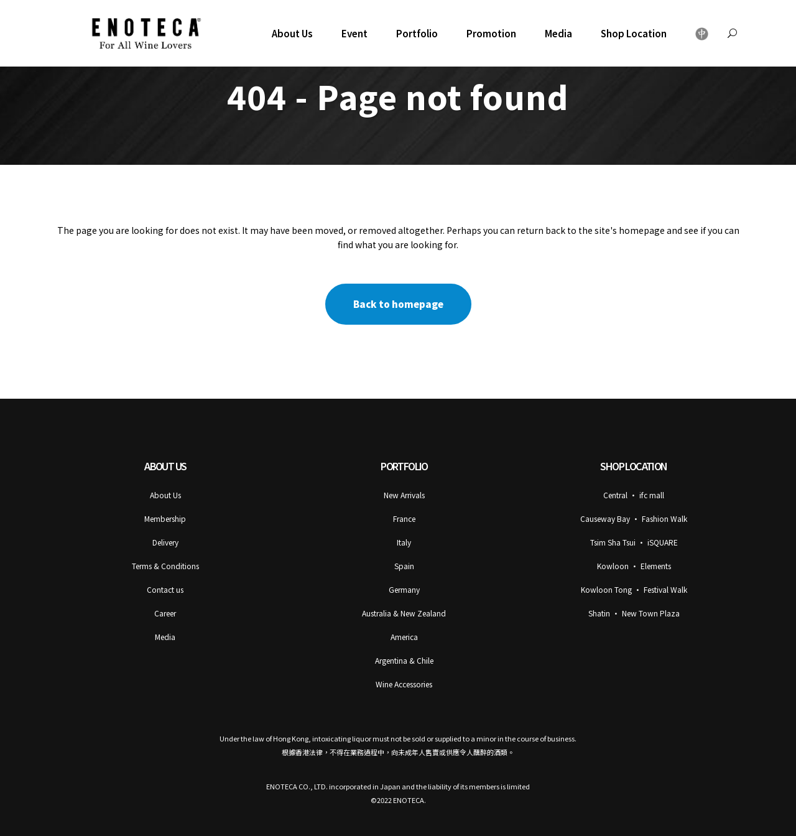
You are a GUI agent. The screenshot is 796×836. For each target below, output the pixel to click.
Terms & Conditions (165, 565)
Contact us (165, 589)
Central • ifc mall (633, 495)
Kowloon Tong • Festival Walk (634, 589)
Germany (404, 589)
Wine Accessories (404, 684)
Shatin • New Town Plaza (634, 613)
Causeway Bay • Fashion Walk (633, 518)
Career (165, 613)
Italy (404, 542)
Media (165, 636)
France (404, 518)
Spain (404, 565)
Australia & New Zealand (404, 613)
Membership (165, 518)
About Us (165, 495)
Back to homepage (398, 303)
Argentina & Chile (404, 660)
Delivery (165, 542)
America (404, 636)
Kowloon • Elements (634, 565)
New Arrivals (404, 495)
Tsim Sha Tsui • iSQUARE (634, 542)
